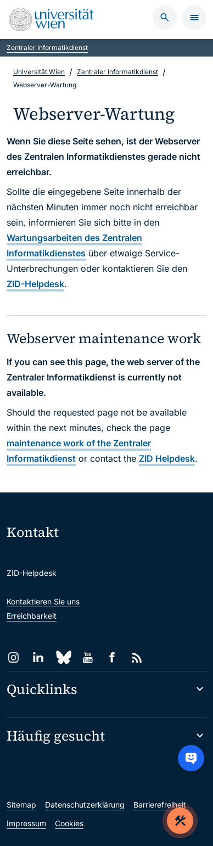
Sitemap (21, 804)
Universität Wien (39, 72)
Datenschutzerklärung (85, 804)
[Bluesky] (63, 657)
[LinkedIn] (38, 657)
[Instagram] (13, 657)
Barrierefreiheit (159, 804)
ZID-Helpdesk (35, 283)
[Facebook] (112, 657)
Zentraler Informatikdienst (47, 47)
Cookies (69, 823)
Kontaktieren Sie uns (43, 601)
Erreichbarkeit (32, 615)
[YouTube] (87, 657)
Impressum (26, 823)
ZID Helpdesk (167, 458)
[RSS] (137, 657)
